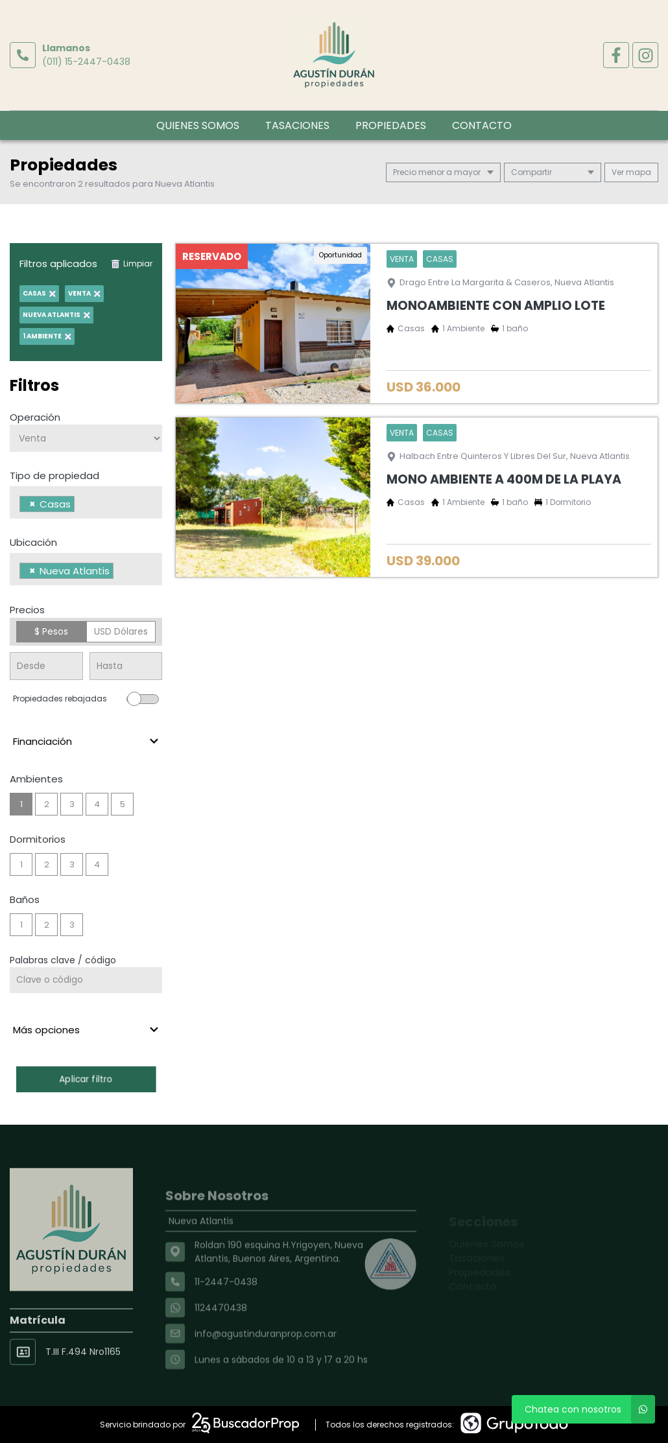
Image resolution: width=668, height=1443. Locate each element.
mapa (631, 172)
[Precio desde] (46, 666)
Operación (35, 417)
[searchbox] (81, 505)
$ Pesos (51, 631)
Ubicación (33, 542)
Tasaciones (297, 125)
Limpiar (131, 263)
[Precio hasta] (126, 666)
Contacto (482, 125)
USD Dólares (121, 631)
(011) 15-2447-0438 (86, 61)
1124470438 (221, 1334)
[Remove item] (32, 504)
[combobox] (86, 502)
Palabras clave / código (63, 960)
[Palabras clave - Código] (86, 980)
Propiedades (390, 125)
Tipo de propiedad (54, 475)
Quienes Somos (197, 125)
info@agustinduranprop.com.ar (266, 1360)
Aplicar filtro (86, 1079)
